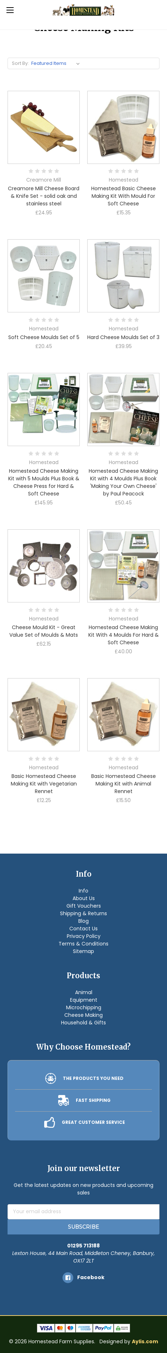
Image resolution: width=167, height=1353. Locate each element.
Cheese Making (83, 1015)
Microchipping (83, 1007)
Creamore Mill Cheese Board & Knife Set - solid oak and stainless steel (43, 196)
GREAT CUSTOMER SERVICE (93, 1122)
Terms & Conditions (83, 943)
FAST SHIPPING (93, 1100)
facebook (91, 1277)
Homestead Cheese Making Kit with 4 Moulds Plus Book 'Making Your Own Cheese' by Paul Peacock (123, 482)
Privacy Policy (84, 936)
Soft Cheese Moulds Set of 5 (43, 337)
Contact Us (83, 928)
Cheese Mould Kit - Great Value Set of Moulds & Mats (43, 631)
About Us (84, 898)
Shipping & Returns (83, 913)
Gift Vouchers (83, 905)
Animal (83, 992)
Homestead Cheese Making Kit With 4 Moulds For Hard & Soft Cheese (123, 635)
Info (83, 890)
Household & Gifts (83, 1022)
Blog (83, 921)
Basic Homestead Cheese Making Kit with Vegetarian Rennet (44, 784)
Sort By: (20, 63)
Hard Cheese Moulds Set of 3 (123, 337)
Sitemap (83, 951)
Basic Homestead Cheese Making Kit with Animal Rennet (123, 784)
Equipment (83, 999)
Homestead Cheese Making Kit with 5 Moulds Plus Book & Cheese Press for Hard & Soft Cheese (43, 482)
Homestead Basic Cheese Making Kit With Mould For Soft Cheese (123, 196)
